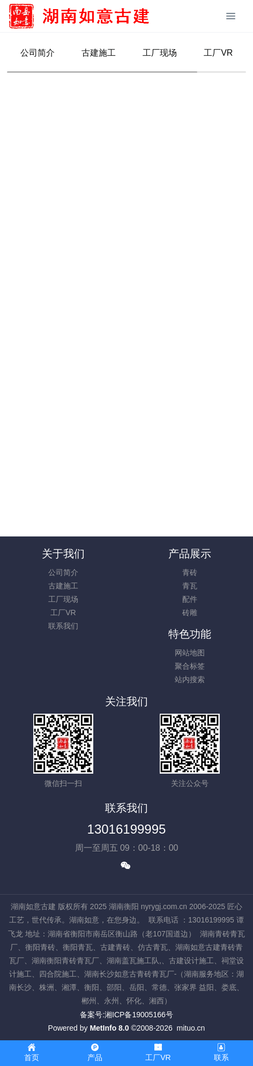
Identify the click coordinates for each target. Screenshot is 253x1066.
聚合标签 (190, 666)
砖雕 (189, 612)
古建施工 (98, 52)
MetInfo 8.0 (109, 1028)
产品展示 (189, 554)
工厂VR (218, 52)
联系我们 (63, 626)
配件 (189, 599)
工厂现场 (160, 52)
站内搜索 (190, 679)
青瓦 (189, 585)
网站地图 (190, 652)
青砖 (189, 572)
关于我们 (63, 554)
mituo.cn (190, 1028)
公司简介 (37, 52)
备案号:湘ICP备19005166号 (126, 1014)
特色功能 (189, 634)
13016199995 (126, 829)
